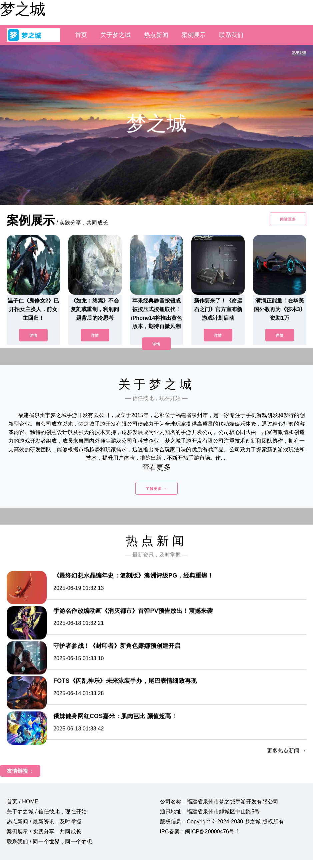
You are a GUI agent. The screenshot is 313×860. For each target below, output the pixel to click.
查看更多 (156, 467)
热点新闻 (156, 35)
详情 (33, 335)
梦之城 (22, 9)
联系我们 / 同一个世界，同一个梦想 (49, 841)
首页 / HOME (22, 801)
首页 (81, 35)
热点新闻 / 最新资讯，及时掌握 (44, 821)
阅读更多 (288, 219)
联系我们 (231, 35)
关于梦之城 (115, 35)
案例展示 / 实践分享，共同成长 (44, 831)
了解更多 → (156, 489)
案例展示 (194, 35)
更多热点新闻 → (286, 750)
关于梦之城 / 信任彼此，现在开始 (47, 811)
